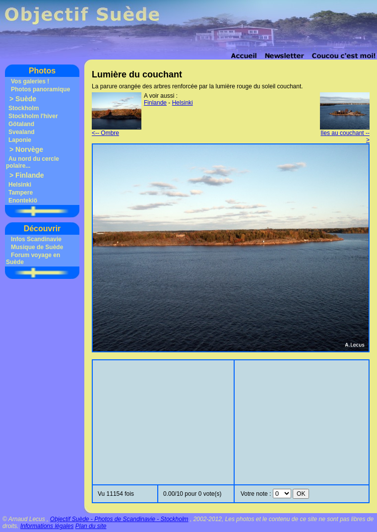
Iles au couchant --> (345, 133)
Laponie (19, 139)
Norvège (29, 149)
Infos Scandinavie (36, 239)
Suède (25, 99)
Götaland (21, 124)
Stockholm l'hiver (33, 116)
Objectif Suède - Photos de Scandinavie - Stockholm (119, 519)
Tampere (20, 192)
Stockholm (23, 108)
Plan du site (91, 526)
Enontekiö (22, 200)
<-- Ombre (116, 130)
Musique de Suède (37, 247)
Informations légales (46, 526)
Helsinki (19, 184)
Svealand (21, 132)
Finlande (29, 175)
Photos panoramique (40, 89)
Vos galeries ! (30, 81)
